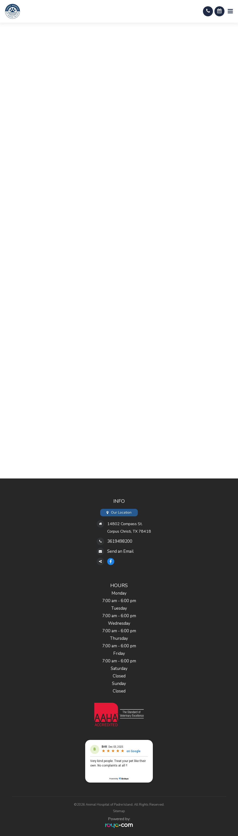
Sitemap (119, 811)
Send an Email (120, 551)
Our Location (121, 512)
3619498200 (119, 541)
